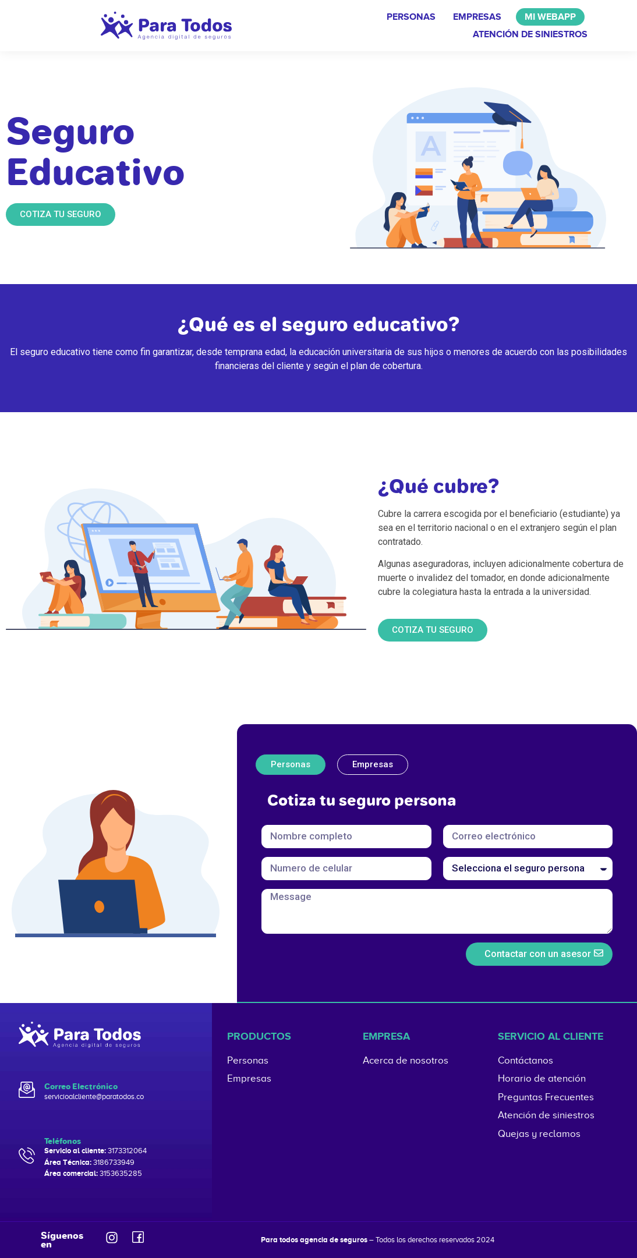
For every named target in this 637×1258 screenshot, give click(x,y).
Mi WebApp (550, 17)
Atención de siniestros (530, 34)
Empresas (477, 17)
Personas (411, 17)
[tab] (290, 764)
